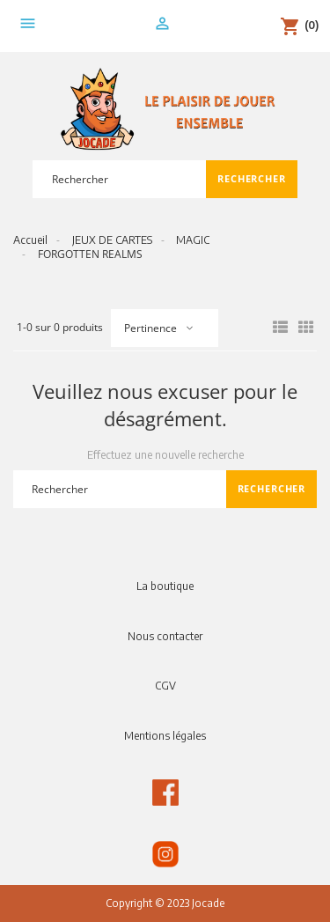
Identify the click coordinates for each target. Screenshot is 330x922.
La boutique (165, 586)
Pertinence (150, 328)
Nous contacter (165, 636)
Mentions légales (165, 735)
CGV (165, 685)
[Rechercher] (119, 179)
